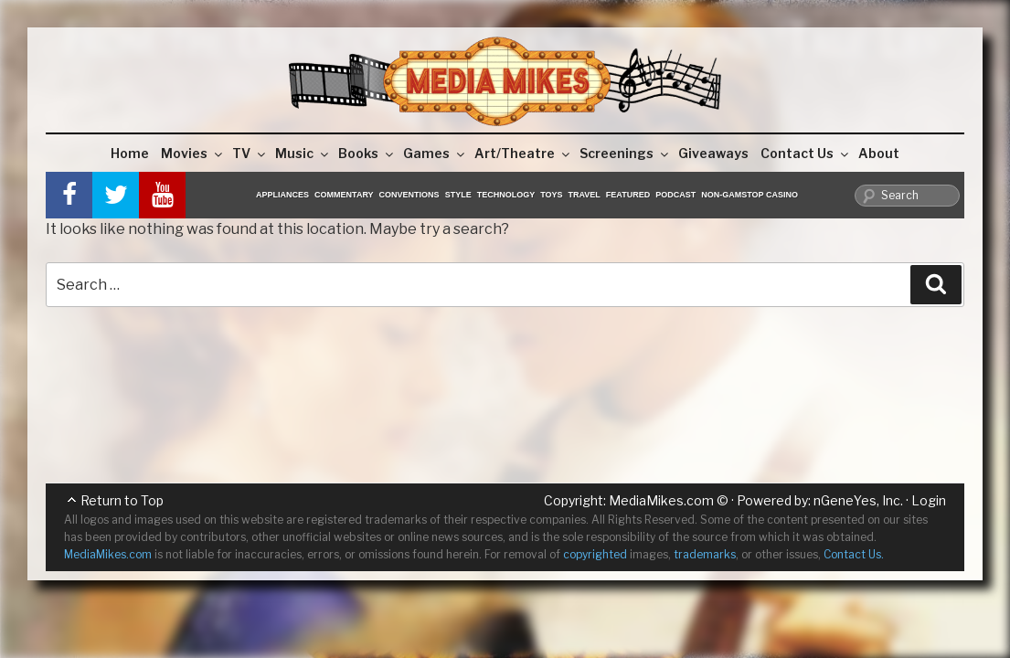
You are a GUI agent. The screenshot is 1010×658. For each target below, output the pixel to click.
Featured (628, 194)
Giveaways (713, 153)
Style (458, 194)
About (878, 153)
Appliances (282, 194)
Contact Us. (854, 554)
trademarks (705, 554)
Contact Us (805, 153)
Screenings (625, 153)
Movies (193, 153)
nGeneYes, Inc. (858, 500)
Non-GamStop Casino (749, 194)
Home (130, 153)
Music (303, 153)
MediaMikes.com (661, 500)
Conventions (409, 194)
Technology (506, 194)
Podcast (675, 194)
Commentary (344, 194)
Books (367, 153)
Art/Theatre (523, 153)
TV (250, 153)
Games (435, 153)
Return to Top (122, 500)
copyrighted (595, 554)
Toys (551, 194)
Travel (585, 194)
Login (928, 500)
